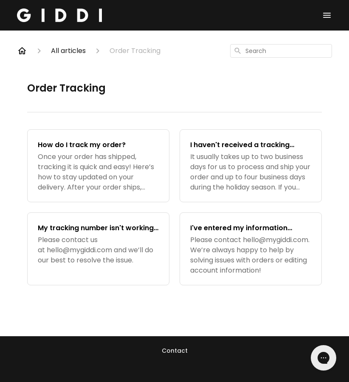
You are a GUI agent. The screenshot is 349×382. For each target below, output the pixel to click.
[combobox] (281, 51)
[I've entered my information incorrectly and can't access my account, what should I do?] (251, 248)
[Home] (22, 51)
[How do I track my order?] (98, 165)
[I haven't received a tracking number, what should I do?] (251, 165)
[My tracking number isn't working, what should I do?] (98, 248)
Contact (175, 350)
